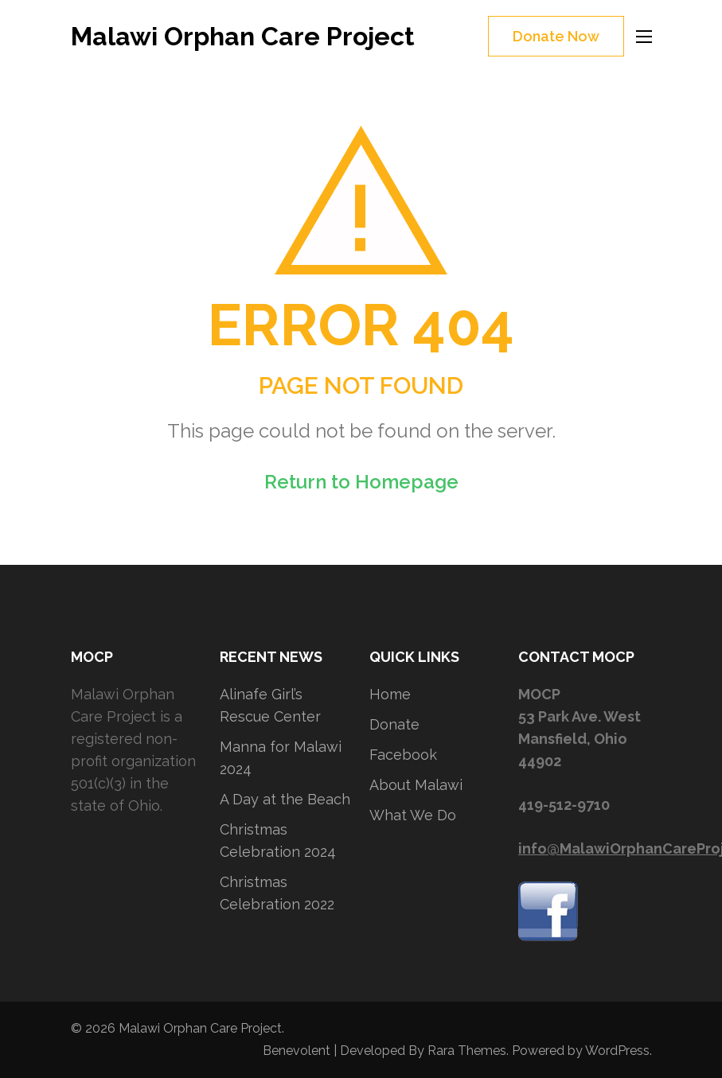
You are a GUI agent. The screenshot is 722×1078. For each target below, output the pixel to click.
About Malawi (415, 784)
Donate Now (556, 36)
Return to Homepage (361, 481)
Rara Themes (466, 1050)
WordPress (617, 1050)
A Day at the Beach (285, 799)
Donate (394, 724)
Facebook (403, 754)
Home (390, 694)
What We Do (412, 815)
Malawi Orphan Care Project (243, 36)
